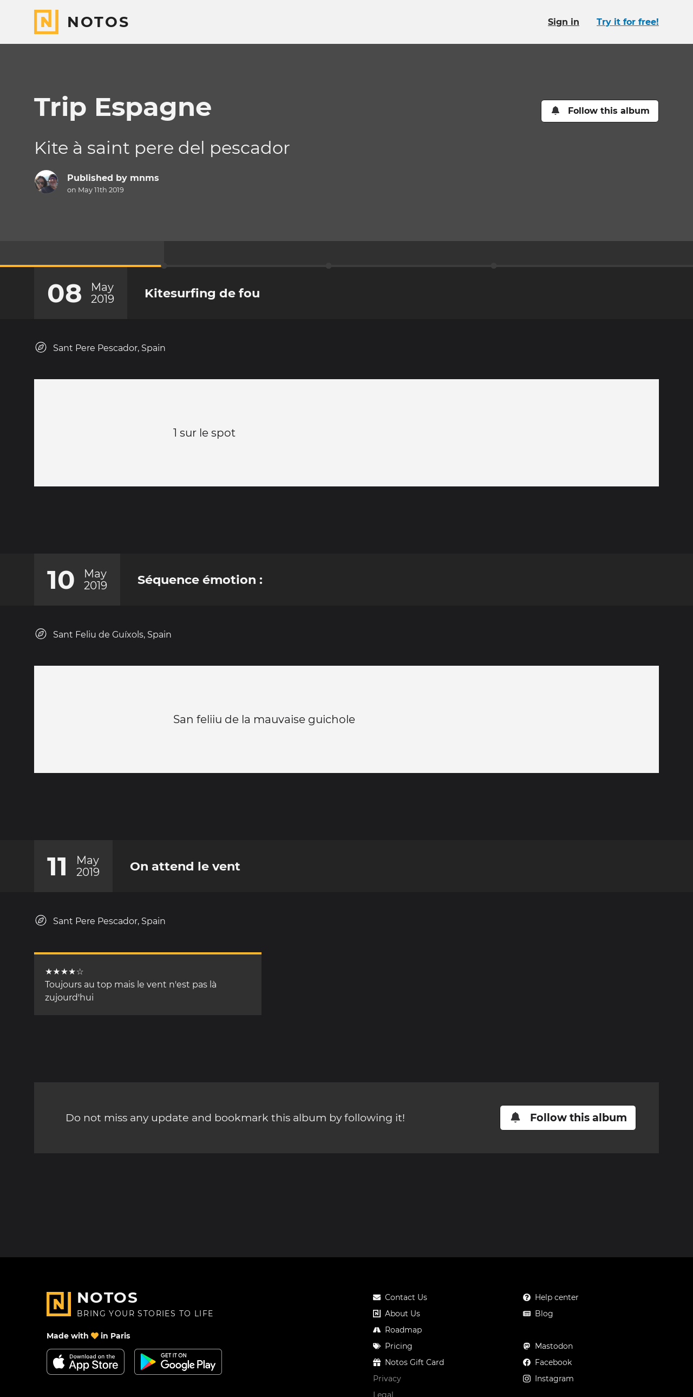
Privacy (387, 1378)
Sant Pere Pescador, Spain (100, 347)
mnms (144, 178)
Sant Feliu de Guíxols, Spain (103, 645)
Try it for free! (628, 22)
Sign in (563, 22)
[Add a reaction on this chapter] (326, 525)
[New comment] (367, 525)
